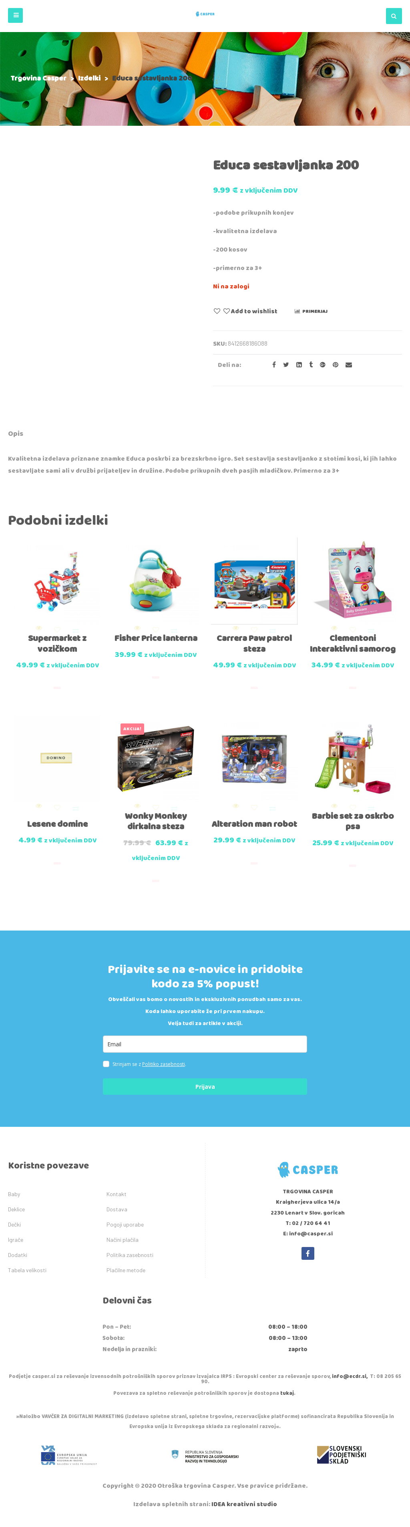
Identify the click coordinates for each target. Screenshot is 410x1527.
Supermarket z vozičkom (57, 639)
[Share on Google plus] (320, 365)
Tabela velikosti (27, 1276)
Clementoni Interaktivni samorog (353, 645)
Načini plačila (123, 1246)
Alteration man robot (254, 835)
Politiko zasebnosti (163, 1070)
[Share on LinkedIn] (296, 365)
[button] (15, 15)
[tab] (15, 435)
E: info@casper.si (308, 1240)
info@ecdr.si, (350, 1383)
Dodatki (17, 1261)
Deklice (16, 1215)
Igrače (15, 1246)
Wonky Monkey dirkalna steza (156, 827)
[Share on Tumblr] (308, 365)
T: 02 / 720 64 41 (308, 1229)
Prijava (205, 1093)
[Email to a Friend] (346, 365)
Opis (15, 433)
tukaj (287, 1399)
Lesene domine (57, 830)
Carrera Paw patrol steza (254, 639)
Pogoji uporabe (125, 1230)
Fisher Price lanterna (156, 639)
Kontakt (117, 1200)
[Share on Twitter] (283, 365)
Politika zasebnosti (130, 1261)
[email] (205, 1050)
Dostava (117, 1215)
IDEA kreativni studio (244, 1511)
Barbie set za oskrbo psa (353, 827)
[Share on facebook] (271, 365)
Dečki (14, 1230)
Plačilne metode (126, 1276)
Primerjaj (315, 311)
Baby (14, 1200)
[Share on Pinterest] (333, 365)
